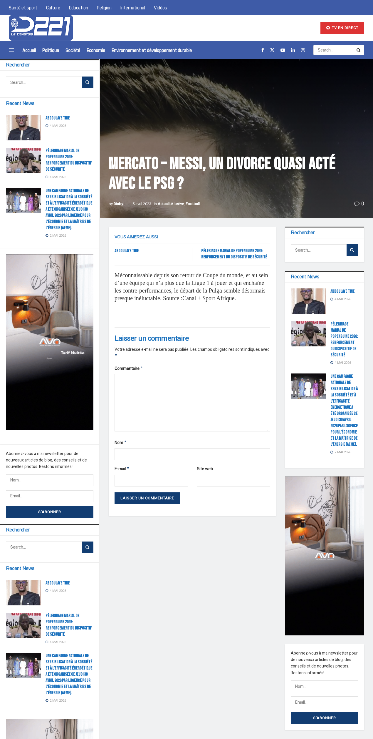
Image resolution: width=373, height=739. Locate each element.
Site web (205, 471)
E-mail (122, 471)
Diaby (118, 204)
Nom (121, 444)
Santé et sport (23, 7)
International (132, 7)
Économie (96, 50)
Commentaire (129, 369)
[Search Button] (87, 82)
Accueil (29, 50)
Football (193, 204)
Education (78, 7)
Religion (104, 7)
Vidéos (160, 7)
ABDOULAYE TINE (58, 118)
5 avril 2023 (141, 204)
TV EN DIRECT (342, 28)
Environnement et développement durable (152, 50)
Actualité (165, 204)
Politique (50, 50)
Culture (53, 7)
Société (72, 50)
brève (179, 204)
